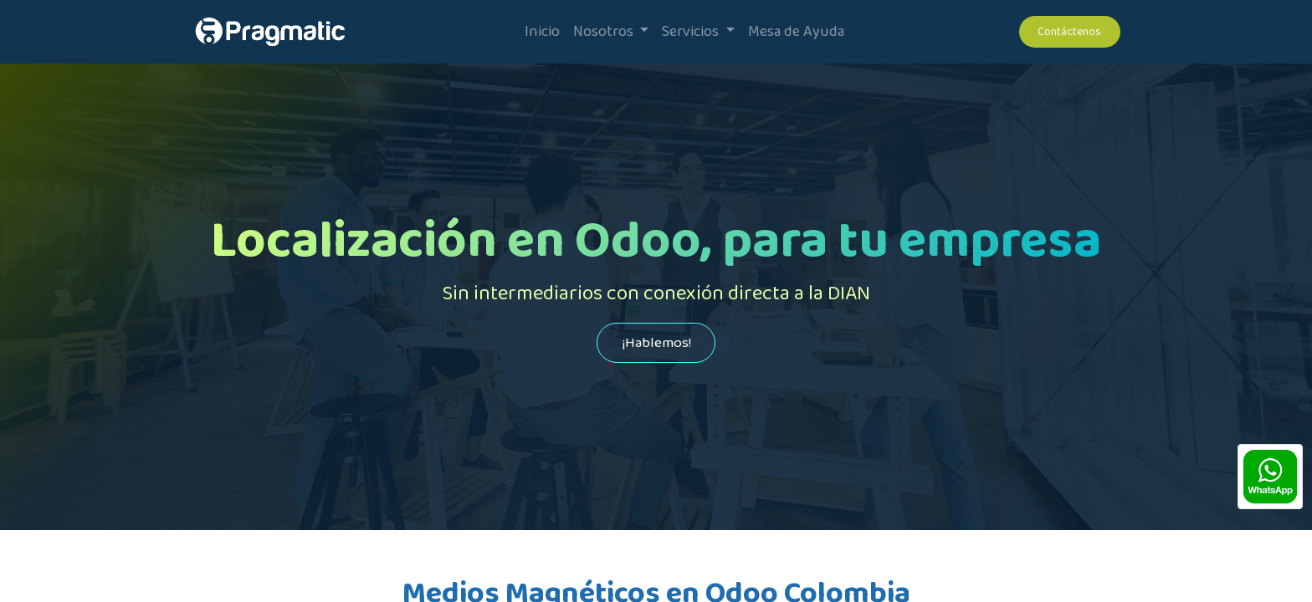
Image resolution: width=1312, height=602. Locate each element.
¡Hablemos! (656, 343)
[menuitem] (542, 32)
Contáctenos (1069, 32)
